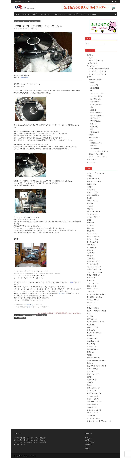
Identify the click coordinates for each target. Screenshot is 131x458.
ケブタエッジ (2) (92, 242)
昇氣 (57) (90, 187)
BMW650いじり (95, 118)
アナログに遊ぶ (95, 121)
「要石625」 (29, 307)
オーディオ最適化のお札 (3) (96, 294)
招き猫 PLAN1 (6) (92, 368)
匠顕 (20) (90, 377)
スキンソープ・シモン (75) (95, 173)
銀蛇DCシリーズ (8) (93, 261)
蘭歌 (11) (90, 363)
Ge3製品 (34, 14)
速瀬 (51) (90, 250)
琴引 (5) (89, 176)
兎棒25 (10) (90, 228)
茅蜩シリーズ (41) (92, 200)
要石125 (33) (91, 344)
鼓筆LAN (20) (91, 278)
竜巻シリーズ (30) (92, 239)
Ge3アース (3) (91, 390)
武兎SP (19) (90, 280)
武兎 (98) (90, 203)
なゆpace (92, 140)
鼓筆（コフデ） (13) (93, 388)
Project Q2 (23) (91, 407)
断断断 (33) (90, 231)
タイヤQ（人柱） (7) (93, 217)
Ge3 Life (87, 448)
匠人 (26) (90, 316)
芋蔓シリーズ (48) (92, 399)
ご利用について (92, 63)
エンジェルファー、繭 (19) (95, 322)
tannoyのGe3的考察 (95, 79)
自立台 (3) (90, 225)
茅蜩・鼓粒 (24, 77)
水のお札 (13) (91, 302)
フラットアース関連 (97, 93)
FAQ (24, 1)
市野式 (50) (90, 222)
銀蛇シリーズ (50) (92, 412)
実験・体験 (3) (91, 286)
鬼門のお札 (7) (91, 319)
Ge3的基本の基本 (96, 112)
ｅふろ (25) (90, 253)
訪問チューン (94, 124)
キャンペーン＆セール (96, 60)
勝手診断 (93, 110)
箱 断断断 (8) (91, 247)
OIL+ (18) (90, 382)
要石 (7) (89, 198)
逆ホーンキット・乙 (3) (94, 272)
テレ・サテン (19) (92, 283)
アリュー (27, 28)
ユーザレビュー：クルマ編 (97, 71)
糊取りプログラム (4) (94, 269)
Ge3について (59, 14)
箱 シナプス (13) (92, 264)
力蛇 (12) (90, 256)
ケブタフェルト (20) (93, 178)
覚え (91, 107)
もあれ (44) (90, 324)
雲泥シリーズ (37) (92, 192)
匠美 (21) (90, 220)
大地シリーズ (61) (92, 289)
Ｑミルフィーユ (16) (93, 418)
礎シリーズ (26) (92, 233)
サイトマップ (31, 1)
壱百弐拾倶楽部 (90, 442)
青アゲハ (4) (91, 189)
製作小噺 (93, 146)
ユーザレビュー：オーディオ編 (22, 21)
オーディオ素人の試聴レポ (99, 151)
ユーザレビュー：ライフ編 (97, 74)
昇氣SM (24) (90, 244)
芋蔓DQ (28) (91, 291)
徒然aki (91, 135)
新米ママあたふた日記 (96, 154)
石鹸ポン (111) (91, 184)
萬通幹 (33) (90, 352)
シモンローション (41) (94, 410)
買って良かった (95, 99)
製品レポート (94, 148)
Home (17, 14)
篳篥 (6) (89, 355)
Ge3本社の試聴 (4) (93, 195)
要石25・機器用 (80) (93, 275)
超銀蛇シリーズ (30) (93, 357)
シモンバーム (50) (92, 396)
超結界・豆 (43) (92, 214)
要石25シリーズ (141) (94, 393)
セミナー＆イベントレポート (98, 157)
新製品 (91, 57)
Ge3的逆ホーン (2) (93, 341)
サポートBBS (92, 14)
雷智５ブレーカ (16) (93, 374)
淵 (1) (88, 313)
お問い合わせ (18, 1)
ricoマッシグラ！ (94, 137)
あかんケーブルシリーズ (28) (96, 311)
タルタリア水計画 (96, 96)
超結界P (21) (91, 335)
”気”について (94, 132)
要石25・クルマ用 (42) (94, 333)
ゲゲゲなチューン (96, 104)
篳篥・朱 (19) (91, 330)
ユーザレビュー (46, 14)
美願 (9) (89, 385)
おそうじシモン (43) (93, 236)
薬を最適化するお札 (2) (94, 297)
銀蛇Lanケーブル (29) (94, 181)
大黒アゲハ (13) (92, 338)
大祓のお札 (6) (91, 346)
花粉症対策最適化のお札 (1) (96, 360)
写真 (91, 129)
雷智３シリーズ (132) (94, 267)
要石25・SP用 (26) (93, 308)
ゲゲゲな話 (94, 85)
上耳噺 (87, 440)
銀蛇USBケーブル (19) (94, 211)
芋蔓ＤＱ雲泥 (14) (92, 404)
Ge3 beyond (88, 438)
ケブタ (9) (90, 305)
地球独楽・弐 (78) (92, 300)
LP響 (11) (90, 206)
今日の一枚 (94, 126)
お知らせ (24, 14)
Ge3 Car (87, 446)
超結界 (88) (90, 258)
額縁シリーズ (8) (92, 327)
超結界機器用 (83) (92, 349)
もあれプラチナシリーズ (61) (96, 366)
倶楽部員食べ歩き (96, 143)
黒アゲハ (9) (91, 371)
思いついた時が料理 (97, 115)
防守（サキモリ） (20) (94, 402)
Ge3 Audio (88, 444)
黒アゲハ (61, 293)
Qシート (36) (91, 415)
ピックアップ (91, 159)
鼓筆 (71, 282)
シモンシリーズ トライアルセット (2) (99, 421)
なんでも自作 (94, 102)
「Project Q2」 (30, 304)
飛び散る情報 (94, 88)
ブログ (83, 14)
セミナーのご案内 (72, 14)
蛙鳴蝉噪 (92, 82)
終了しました (91, 162)
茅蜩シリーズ (22, 317)
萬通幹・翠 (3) (91, 380)
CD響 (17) (90, 209)
